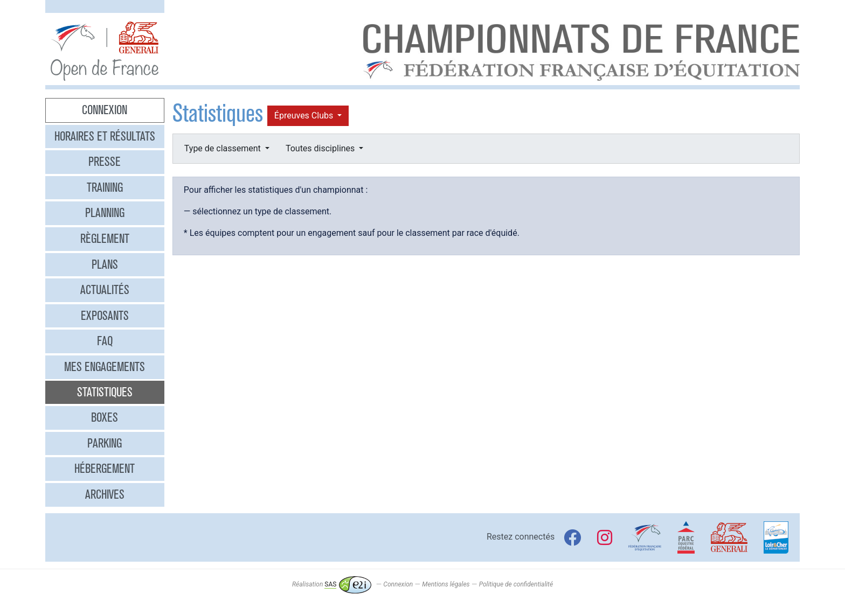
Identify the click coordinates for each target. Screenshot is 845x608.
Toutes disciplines (321, 148)
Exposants (105, 315)
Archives (104, 494)
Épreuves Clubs (304, 115)
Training (105, 187)
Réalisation (331, 584)
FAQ (105, 340)
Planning (104, 212)
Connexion (104, 109)
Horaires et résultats (104, 136)
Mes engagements (104, 366)
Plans (105, 264)
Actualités (104, 289)
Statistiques (105, 392)
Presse (104, 161)
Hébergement (104, 468)
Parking (104, 443)
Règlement (104, 238)
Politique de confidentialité (516, 584)
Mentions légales (445, 584)
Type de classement (223, 148)
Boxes (104, 417)
